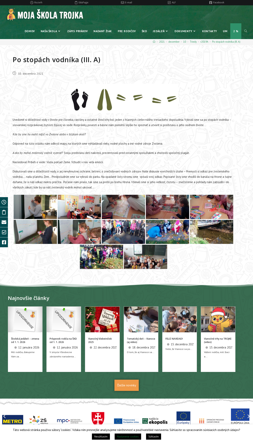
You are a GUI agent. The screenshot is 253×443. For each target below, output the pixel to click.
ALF (174, 2)
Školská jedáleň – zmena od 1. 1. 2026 (25, 340)
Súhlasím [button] (153, 436)
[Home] (154, 41)
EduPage (83, 2)
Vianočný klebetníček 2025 (100, 340)
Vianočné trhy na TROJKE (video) (217, 340)
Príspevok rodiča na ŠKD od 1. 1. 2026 (63, 340)
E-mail (128, 2)
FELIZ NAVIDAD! (174, 338)
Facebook (218, 2)
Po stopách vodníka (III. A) (226, 41)
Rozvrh (38, 2)
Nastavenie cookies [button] (128, 436)
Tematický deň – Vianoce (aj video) (141, 340)
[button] (4, 416)
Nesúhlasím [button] (101, 436)
